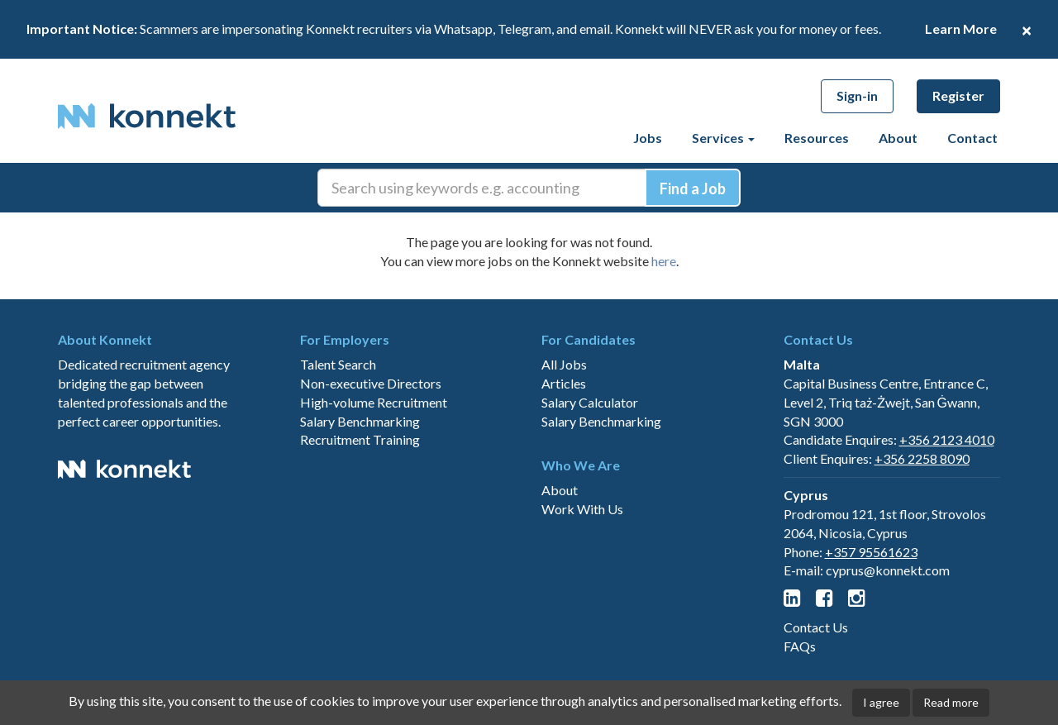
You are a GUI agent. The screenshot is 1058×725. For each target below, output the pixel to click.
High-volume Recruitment (373, 402)
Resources (816, 137)
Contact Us (816, 627)
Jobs (647, 137)
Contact (972, 137)
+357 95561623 (871, 552)
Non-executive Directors (370, 383)
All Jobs (564, 364)
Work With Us (582, 509)
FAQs (800, 646)
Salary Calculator (589, 402)
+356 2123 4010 (946, 439)
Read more (951, 702)
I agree (881, 702)
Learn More (961, 28)
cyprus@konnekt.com (888, 570)
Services (723, 137)
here (663, 261)
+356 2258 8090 (922, 458)
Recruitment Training (360, 439)
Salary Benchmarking (360, 421)
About (898, 137)
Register (958, 95)
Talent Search (338, 364)
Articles (563, 383)
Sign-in (857, 95)
